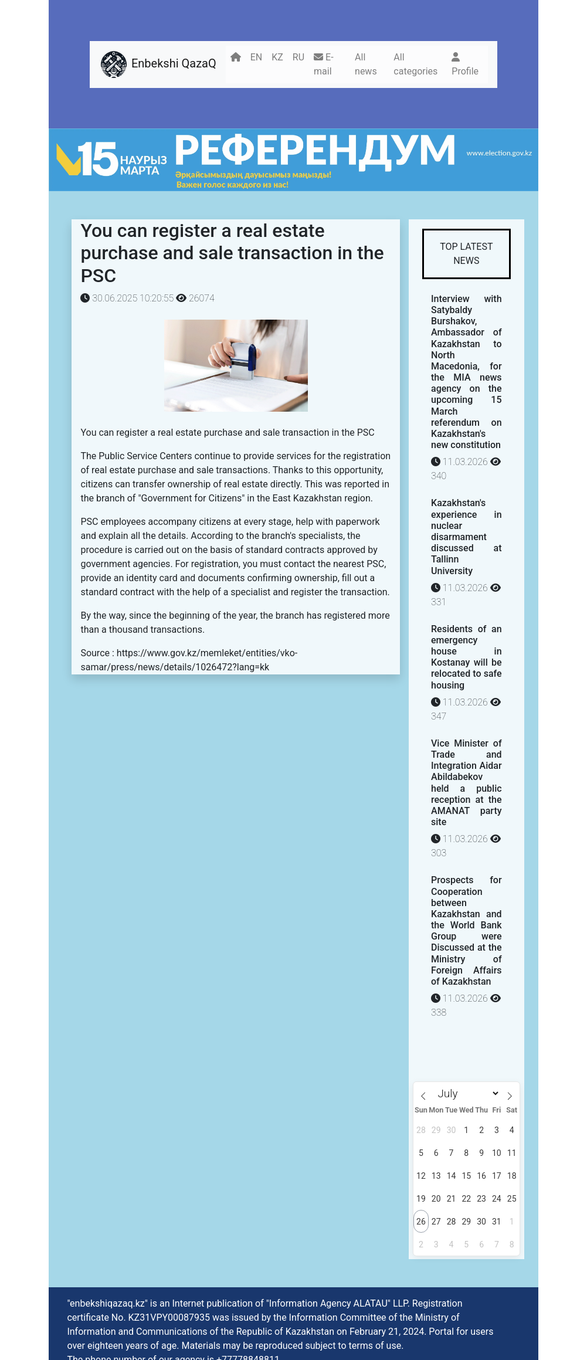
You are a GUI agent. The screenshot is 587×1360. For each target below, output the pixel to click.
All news (366, 64)
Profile (465, 64)
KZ (277, 57)
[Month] (466, 1093)
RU (298, 57)
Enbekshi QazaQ (157, 64)
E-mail (323, 64)
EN (256, 57)
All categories (415, 64)
